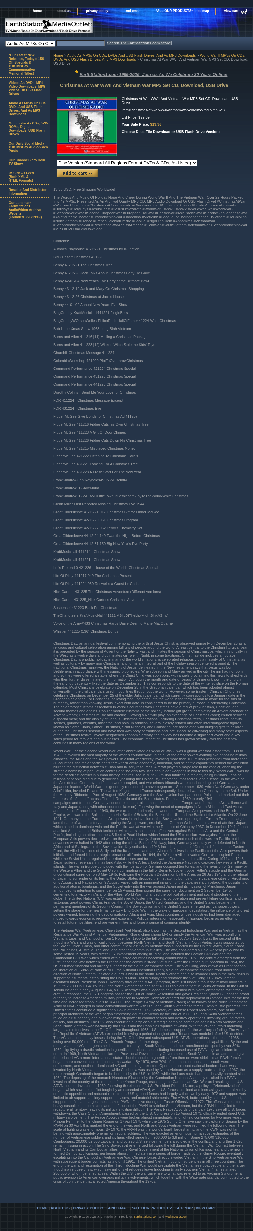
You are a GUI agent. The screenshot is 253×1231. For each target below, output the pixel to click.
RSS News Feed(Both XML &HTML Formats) (21, 176)
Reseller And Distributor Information (28, 191)
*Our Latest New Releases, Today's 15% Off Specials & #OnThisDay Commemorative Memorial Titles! (26, 64)
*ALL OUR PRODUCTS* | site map (182, 11)
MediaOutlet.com (176, 1216)
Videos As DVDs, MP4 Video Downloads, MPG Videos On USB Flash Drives (27, 88)
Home (58, 55)
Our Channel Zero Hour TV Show (27, 162)
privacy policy (97, 11)
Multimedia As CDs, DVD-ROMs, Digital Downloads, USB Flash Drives (28, 129)
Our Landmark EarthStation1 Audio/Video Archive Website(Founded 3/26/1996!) (25, 210)
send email (132, 11)
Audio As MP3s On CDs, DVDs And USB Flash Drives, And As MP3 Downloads (131, 55)
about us (64, 11)
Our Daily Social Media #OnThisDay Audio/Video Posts (28, 147)
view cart (231, 11)
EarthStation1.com (145, 1216)
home (37, 11)
